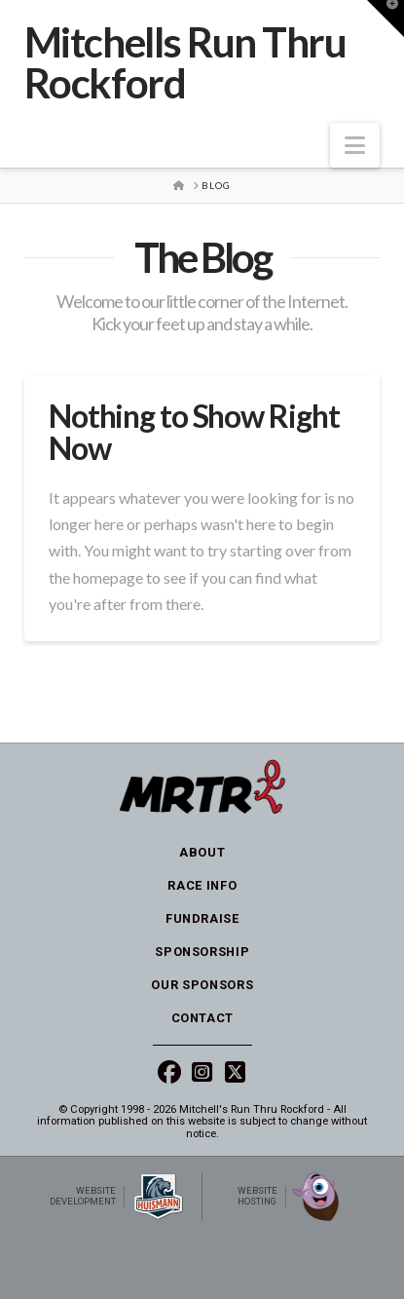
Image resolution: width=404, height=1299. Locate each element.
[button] (355, 145)
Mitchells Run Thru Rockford (185, 62)
